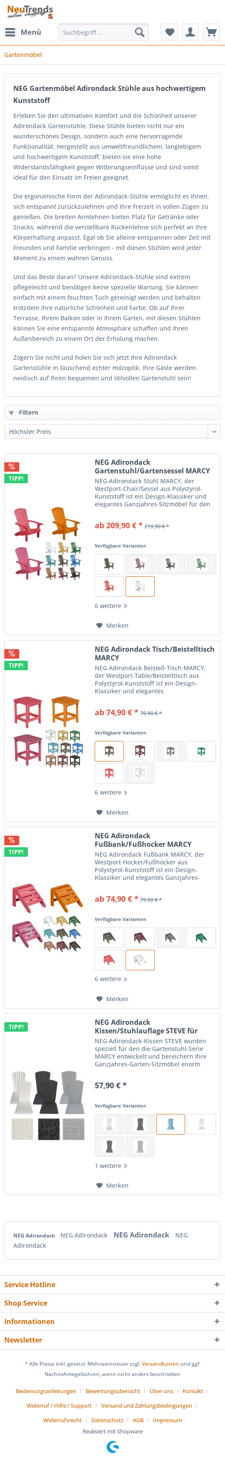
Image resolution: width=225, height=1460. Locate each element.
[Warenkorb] (211, 32)
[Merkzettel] (169, 32)
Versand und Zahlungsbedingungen (146, 1405)
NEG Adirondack (34, 1235)
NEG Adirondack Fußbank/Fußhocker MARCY (143, 840)
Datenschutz (107, 1420)
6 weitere (111, 606)
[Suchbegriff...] (104, 32)
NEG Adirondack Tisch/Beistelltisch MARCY (155, 653)
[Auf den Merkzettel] (112, 625)
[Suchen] (140, 32)
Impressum (167, 1420)
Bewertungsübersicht (113, 1391)
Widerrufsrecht (62, 1420)
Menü (23, 31)
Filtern (23, 412)
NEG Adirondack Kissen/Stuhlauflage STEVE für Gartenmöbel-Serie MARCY (146, 1026)
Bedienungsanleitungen (46, 1391)
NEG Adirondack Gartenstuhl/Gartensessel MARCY (152, 466)
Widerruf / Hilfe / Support (59, 1405)
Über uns (161, 1391)
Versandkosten (160, 1363)
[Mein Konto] (190, 32)
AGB (138, 1420)
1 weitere (111, 1166)
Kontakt (193, 1391)
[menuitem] (22, 32)
